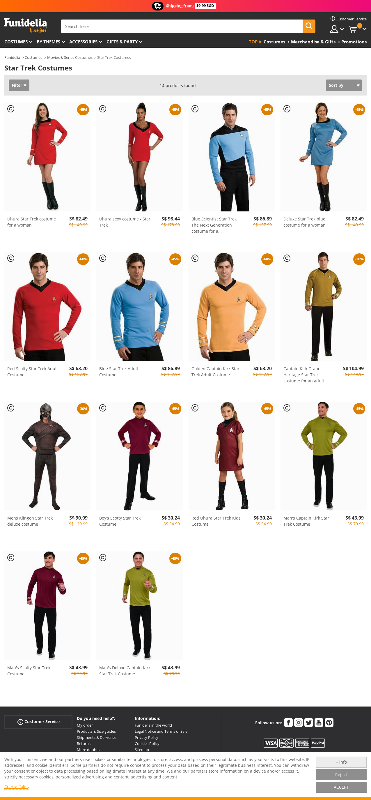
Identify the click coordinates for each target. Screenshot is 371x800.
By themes (48, 42)
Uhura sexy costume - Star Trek (124, 222)
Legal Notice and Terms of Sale (161, 731)
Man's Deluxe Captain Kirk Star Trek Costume (124, 671)
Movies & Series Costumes (70, 57)
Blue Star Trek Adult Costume (118, 371)
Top (253, 42)
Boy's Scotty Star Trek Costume (120, 521)
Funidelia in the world (153, 725)
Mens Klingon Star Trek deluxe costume (30, 521)
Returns (83, 743)
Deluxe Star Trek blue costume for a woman (304, 222)
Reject (341, 774)
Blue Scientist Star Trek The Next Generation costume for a (214, 225)
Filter (17, 85)
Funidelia (12, 57)
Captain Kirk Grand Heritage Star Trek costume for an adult (303, 375)
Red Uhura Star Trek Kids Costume (216, 521)
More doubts (88, 749)
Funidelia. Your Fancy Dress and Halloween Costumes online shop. (25, 25)
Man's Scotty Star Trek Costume (28, 671)
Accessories (83, 42)
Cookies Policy (147, 743)
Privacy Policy (146, 737)
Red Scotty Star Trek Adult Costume (32, 371)
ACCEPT (341, 787)
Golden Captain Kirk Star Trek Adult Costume (215, 371)
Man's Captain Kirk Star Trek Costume (306, 521)
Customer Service (38, 722)
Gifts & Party (122, 42)
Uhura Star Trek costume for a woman (31, 222)
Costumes (16, 42)
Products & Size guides (96, 731)
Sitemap (142, 749)
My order (85, 725)
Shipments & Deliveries (96, 737)
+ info (341, 762)
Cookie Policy (16, 786)
